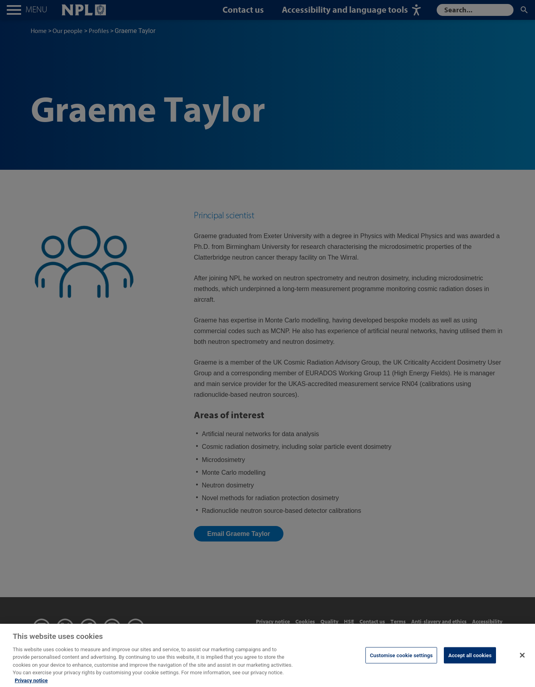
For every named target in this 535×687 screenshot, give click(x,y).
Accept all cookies (470, 662)
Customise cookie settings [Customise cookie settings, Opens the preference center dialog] (401, 662)
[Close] (522, 661)
